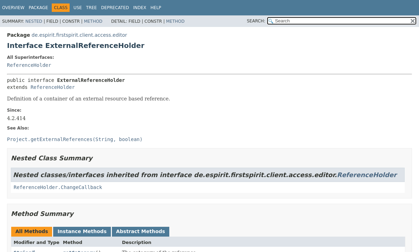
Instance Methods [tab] (81, 231)
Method (93, 21)
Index (140, 7)
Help (155, 7)
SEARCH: (256, 21)
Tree (91, 7)
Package (38, 7)
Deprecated (115, 7)
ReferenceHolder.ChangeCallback (58, 187)
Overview (13, 7)
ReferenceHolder (29, 65)
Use (77, 7)
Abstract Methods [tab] (140, 231)
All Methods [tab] (31, 231)
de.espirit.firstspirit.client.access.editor (79, 35)
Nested (33, 21)
